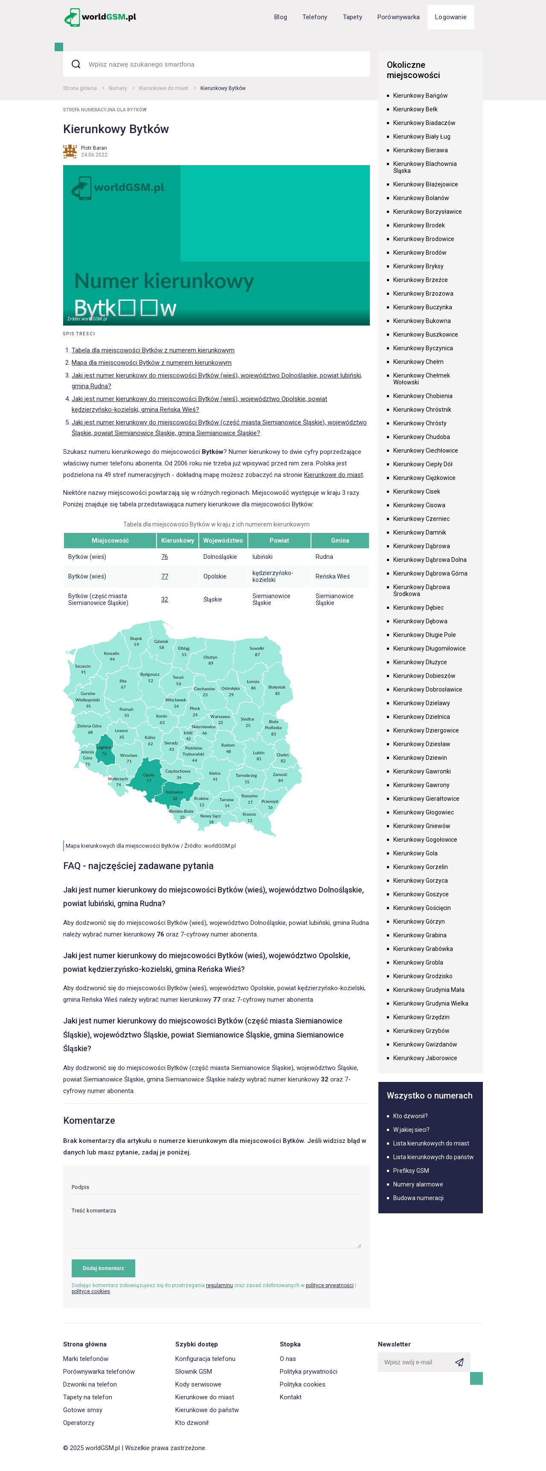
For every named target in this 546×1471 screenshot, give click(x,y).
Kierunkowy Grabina (420, 935)
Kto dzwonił (192, 1423)
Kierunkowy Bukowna (422, 320)
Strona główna (80, 88)
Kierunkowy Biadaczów (424, 122)
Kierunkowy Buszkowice (425, 334)
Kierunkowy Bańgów (420, 95)
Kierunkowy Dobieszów (424, 675)
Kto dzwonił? (410, 1116)
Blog (280, 17)
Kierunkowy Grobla (418, 962)
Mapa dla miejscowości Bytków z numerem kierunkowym (152, 362)
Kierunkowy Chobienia (423, 395)
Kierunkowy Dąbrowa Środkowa (421, 590)
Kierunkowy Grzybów (421, 1030)
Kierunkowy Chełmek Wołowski (421, 379)
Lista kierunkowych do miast (431, 1143)
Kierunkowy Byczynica (423, 348)
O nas (288, 1359)
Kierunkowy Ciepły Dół (423, 464)
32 (164, 599)
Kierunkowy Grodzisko (423, 976)
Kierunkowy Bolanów (421, 198)
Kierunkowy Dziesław (421, 744)
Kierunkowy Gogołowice (425, 839)
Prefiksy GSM (411, 1170)
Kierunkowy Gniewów (421, 826)
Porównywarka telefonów (99, 1371)
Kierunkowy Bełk (415, 109)
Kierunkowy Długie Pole (424, 634)
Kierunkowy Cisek (416, 491)
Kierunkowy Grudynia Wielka (430, 1003)
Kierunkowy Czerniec (421, 518)
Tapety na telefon (87, 1397)
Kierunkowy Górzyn (419, 921)
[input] (216, 1189)
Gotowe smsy (82, 1410)
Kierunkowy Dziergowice (426, 730)
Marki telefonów (85, 1359)
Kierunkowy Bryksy (418, 266)
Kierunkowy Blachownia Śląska (425, 167)
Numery (118, 88)
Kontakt (291, 1397)
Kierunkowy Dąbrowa (421, 546)
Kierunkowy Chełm (418, 361)
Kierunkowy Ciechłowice (425, 450)
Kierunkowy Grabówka (423, 948)
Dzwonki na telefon (90, 1384)
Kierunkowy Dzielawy (421, 703)
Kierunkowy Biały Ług (421, 136)
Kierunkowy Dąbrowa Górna (430, 573)
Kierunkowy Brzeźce (420, 279)
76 (164, 556)
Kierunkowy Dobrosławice (427, 689)
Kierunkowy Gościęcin (422, 907)
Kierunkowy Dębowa (420, 621)
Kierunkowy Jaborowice (425, 1058)
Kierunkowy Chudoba (421, 436)
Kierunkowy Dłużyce (420, 662)
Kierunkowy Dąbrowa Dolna (430, 559)
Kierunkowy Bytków (223, 88)
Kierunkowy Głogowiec (423, 812)
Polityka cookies (302, 1384)
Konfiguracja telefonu (205, 1359)
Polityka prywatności (308, 1371)
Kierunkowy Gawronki (422, 771)
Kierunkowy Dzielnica (421, 716)
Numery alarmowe (418, 1184)
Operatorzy (78, 1423)
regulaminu (219, 1285)
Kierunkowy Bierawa (420, 150)
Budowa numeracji (418, 1198)
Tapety (352, 17)
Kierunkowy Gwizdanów (425, 1044)
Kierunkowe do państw (207, 1410)
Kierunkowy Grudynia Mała (429, 989)
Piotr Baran (94, 148)
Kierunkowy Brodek (419, 225)
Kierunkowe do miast (164, 88)
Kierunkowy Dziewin (420, 757)
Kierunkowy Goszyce (421, 894)
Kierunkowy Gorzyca (420, 880)
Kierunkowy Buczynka (422, 307)
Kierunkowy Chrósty (420, 423)
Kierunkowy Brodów (420, 252)
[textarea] (216, 1228)
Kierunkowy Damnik (419, 532)
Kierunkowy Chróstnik (422, 409)
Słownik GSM (193, 1371)
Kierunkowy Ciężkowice (424, 477)
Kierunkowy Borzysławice (427, 211)
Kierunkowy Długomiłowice (429, 648)
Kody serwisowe (198, 1384)
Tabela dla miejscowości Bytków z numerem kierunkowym (153, 350)
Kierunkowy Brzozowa (423, 293)
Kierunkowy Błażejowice (425, 184)
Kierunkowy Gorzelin (420, 866)
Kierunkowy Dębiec (418, 607)
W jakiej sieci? (411, 1129)
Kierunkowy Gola (415, 853)
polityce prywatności (330, 1285)
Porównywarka (399, 17)
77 (164, 576)
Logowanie (451, 17)
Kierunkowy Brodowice (423, 238)
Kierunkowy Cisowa (419, 505)
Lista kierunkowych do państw (433, 1157)
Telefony (315, 17)
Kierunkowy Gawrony (421, 785)
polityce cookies (91, 1291)
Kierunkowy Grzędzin (421, 1017)
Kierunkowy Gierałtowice (426, 798)
